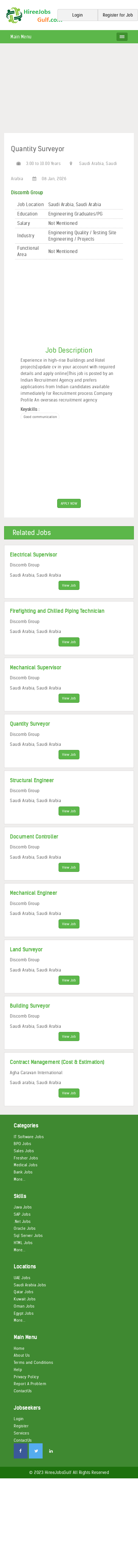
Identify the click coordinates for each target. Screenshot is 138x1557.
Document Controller (34, 837)
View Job (69, 585)
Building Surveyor (30, 1006)
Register (21, 1425)
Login (19, 1418)
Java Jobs (23, 1207)
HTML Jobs (23, 1242)
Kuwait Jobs (25, 1299)
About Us (22, 1355)
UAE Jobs (22, 1277)
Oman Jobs (24, 1306)
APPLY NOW (69, 503)
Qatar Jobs (23, 1291)
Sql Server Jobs (28, 1235)
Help (18, 1369)
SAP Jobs (22, 1214)
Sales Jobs (24, 1150)
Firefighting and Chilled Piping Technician (57, 611)
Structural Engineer (32, 780)
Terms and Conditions (33, 1362)
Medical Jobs (25, 1164)
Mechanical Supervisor (35, 667)
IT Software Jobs (29, 1136)
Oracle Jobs (25, 1228)
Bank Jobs (23, 1172)
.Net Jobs (22, 1221)
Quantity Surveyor (30, 724)
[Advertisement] (69, 90)
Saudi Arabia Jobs (30, 1284)
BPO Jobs (22, 1143)
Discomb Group (27, 192)
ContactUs (23, 1390)
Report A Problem (30, 1383)
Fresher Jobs (26, 1158)
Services (21, 1433)
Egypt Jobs (24, 1313)
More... (20, 1179)
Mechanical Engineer (33, 893)
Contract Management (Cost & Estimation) (57, 1062)
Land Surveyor (26, 949)
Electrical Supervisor (33, 555)
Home (19, 1348)
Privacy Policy (26, 1376)
